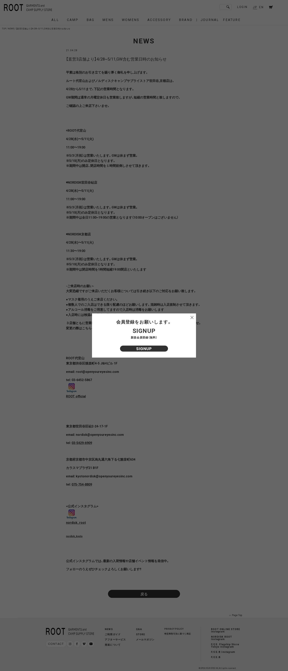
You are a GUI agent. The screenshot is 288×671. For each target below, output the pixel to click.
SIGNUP (144, 348)
